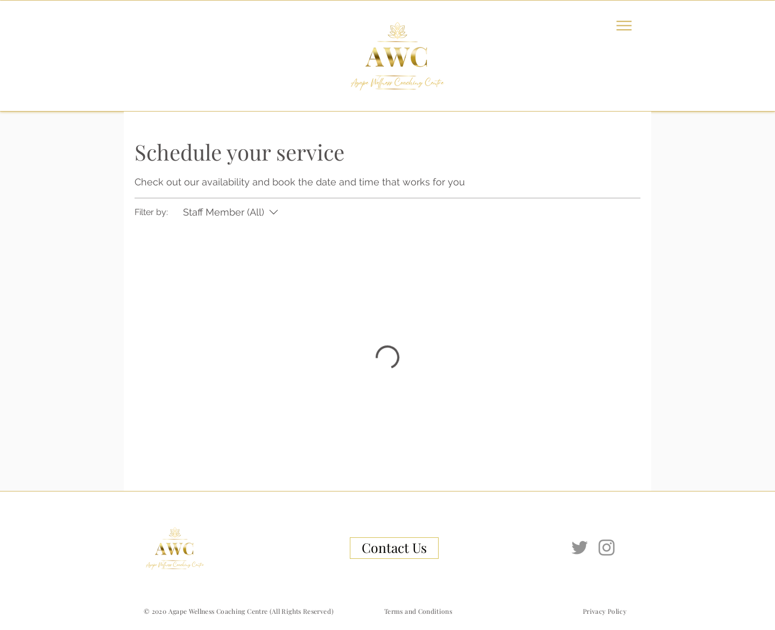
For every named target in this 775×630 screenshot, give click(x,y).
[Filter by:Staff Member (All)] (232, 212)
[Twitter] (579, 547)
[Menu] (624, 25)
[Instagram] (606, 547)
